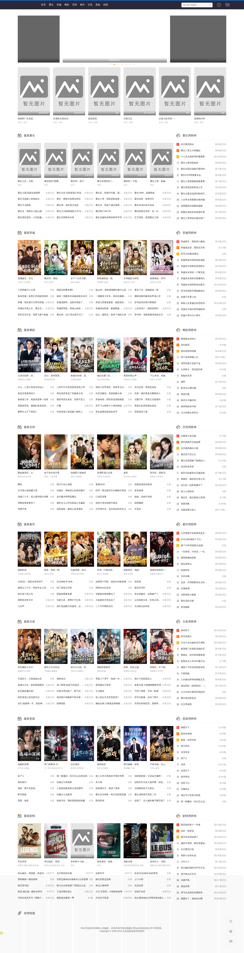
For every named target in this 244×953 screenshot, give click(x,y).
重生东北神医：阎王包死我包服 (114, 794)
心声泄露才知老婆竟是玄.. (201, 533)
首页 (43, 4)
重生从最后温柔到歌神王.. (201, 193)
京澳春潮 (201, 588)
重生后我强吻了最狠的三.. (201, 460)
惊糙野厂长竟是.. (26, 118)
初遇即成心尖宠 (104, 472)
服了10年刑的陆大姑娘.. (201, 545)
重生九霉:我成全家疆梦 (36, 192)
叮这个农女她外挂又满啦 (201, 642)
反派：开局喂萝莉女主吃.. (201, 582)
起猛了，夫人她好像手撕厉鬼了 (152, 800)
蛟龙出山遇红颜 (201, 388)
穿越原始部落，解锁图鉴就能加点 (114, 308)
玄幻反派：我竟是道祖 (152, 387)
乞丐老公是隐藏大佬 (36, 490)
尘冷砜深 (114, 691)
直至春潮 (152, 490)
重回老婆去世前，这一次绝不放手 (152, 211)
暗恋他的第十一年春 (201, 824)
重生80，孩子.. (78, 181)
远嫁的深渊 (23, 764)
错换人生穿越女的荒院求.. (201, 303)
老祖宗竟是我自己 (36, 393)
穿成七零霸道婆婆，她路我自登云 (114, 302)
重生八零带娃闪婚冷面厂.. (201, 218)
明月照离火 (201, 636)
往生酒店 (75, 764)
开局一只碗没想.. (105, 570)
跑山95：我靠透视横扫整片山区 (114, 290)
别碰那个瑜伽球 (78, 472)
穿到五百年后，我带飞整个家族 (36, 314)
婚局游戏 (101, 764)
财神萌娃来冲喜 (201, 406)
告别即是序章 (201, 466)
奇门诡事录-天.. (51, 764)
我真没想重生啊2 (75, 290)
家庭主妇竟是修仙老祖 (152, 405)
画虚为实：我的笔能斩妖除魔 (75, 800)
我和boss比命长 (114, 587)
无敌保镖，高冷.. (79, 570)
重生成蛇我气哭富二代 (152, 794)
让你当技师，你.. (26, 375)
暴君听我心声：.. (132, 375)
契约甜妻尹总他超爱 (201, 442)
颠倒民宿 (22, 570)
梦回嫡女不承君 (114, 685)
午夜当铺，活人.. (158, 764)
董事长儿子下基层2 (36, 411)
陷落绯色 (201, 570)
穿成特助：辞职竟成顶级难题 (114, 399)
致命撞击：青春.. (105, 861)
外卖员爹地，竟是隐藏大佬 (114, 393)
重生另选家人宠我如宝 (36, 199)
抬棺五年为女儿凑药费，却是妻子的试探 (153, 782)
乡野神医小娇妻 (201, 594)
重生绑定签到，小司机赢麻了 (36, 217)
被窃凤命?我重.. (52, 181)
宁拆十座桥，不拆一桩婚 (152, 691)
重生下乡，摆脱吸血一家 (152, 290)
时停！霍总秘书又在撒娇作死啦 (114, 490)
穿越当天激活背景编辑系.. (201, 309)
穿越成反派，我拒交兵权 (201, 247)
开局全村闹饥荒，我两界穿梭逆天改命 (152, 703)
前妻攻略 (201, 503)
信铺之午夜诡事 (75, 782)
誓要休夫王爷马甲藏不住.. (201, 661)
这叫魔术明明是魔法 (75, 496)
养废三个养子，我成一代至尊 (114, 678)
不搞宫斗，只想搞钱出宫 (36, 678)
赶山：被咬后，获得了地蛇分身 (114, 314)
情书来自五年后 (201, 874)
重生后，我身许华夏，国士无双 (114, 192)
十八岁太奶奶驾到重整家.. (201, 156)
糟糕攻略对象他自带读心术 (152, 296)
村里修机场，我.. (105, 278)
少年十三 (201, 861)
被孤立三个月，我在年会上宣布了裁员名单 (37, 587)
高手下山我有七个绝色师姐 (114, 405)
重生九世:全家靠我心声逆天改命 (75, 192)
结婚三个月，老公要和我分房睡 (36, 496)
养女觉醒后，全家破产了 (152, 594)
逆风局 (152, 581)
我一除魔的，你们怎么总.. (201, 801)
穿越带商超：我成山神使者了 (75, 308)
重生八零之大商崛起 (201, 150)
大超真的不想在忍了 (114, 600)
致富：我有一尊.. (52, 570)
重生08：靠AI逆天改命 (75, 205)
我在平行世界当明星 (201, 795)
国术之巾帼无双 (201, 400)
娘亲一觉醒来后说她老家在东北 (75, 296)
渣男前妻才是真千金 (201, 363)
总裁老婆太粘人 (201, 509)
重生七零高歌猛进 (201, 162)
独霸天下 (201, 727)
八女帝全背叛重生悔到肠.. (201, 199)
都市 (82, 4)
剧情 (105, 4)
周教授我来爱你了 (36, 503)
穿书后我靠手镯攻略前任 (201, 291)
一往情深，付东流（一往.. (201, 551)
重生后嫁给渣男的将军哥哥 (114, 217)
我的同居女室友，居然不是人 (75, 399)
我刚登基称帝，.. (105, 667)
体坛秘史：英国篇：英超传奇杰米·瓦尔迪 (37, 873)
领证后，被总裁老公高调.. (201, 497)
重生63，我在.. (51, 278)
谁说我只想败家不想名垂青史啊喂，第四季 (76, 697)
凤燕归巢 (201, 394)
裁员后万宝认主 (201, 454)
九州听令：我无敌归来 (201, 369)
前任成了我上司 (36, 594)
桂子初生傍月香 (51, 472)
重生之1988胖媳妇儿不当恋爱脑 (75, 211)
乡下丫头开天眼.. (79, 278)
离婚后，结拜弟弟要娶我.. (201, 655)
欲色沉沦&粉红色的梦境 (152, 873)
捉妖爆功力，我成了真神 (114, 788)
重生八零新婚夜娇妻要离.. (201, 181)
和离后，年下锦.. (158, 667)
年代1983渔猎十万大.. (201, 539)
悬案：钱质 (36, 800)
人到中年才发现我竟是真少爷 (75, 387)
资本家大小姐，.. (79, 861)
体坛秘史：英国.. (52, 861)
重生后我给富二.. (105, 181)
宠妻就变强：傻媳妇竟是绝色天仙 (36, 405)
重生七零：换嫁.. (158, 181)
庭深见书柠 (152, 587)
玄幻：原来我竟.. (52, 375)
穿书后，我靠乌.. (158, 472)
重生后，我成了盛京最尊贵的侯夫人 (114, 205)
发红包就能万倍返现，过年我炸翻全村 (75, 606)
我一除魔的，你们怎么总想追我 (75, 776)
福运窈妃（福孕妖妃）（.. (201, 685)
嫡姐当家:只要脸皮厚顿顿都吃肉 (114, 703)
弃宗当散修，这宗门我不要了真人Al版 (152, 697)
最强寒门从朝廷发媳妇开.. (201, 648)
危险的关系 (201, 375)
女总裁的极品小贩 (201, 448)
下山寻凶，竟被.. (158, 375)
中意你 (152, 509)
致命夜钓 (36, 782)
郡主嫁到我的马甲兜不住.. (201, 867)
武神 (201, 764)
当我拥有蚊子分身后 (152, 788)
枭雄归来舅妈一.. (158, 570)
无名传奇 (22, 861)
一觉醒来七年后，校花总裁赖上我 (114, 296)
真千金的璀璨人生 (201, 357)
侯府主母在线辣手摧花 (114, 503)
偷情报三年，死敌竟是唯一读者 (36, 399)
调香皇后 (75, 678)
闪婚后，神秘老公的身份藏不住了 (75, 490)
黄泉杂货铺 (201, 733)
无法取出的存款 (152, 606)
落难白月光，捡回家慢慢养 (36, 685)
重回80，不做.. (131, 181)
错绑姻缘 (152, 503)
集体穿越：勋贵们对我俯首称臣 (36, 296)
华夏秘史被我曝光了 (114, 594)
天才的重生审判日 (201, 412)
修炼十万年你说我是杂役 (201, 667)
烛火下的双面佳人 (152, 678)
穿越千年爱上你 (201, 297)
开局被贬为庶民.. (132, 278)
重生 (51, 4)
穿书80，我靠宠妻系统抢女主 (152, 314)
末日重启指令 (201, 144)
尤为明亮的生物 (75, 873)
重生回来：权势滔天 (152, 199)
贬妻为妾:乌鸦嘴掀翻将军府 (152, 685)
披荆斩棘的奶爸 (201, 557)
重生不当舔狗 (36, 205)
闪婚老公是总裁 (201, 436)
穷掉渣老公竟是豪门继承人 (75, 411)
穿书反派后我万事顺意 (152, 302)
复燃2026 (114, 484)
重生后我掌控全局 (75, 217)
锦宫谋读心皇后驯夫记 (36, 697)
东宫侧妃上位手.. (26, 667)
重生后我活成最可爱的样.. (201, 169)
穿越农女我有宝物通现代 (201, 278)
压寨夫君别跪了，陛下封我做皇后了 (75, 691)
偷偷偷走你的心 (201, 338)
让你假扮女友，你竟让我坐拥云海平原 (152, 600)
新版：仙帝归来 (201, 740)
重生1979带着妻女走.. (201, 175)
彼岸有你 (201, 776)
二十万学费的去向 (114, 606)
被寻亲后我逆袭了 (201, 837)
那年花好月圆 (201, 600)
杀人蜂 (114, 782)
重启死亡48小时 (114, 211)
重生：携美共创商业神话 (75, 199)
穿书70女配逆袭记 (201, 253)
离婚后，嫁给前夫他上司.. (201, 479)
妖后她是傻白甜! (36, 691)
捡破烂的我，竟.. (79, 375)
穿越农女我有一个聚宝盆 (201, 272)
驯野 (201, 382)
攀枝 (36, 484)
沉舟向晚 (201, 576)
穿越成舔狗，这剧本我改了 (75, 302)
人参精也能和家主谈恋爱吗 (75, 788)
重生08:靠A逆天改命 (152, 205)
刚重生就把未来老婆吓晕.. (201, 212)
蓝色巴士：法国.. (158, 861)
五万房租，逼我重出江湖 (152, 217)
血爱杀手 (114, 873)
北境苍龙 (201, 752)
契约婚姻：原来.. (132, 764)
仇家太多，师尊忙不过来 (75, 600)
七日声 (36, 606)
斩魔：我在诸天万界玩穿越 (36, 302)
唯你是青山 (201, 564)
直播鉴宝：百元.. (26, 278)
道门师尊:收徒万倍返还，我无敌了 (75, 685)
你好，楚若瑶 (201, 831)
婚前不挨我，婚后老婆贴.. (201, 843)
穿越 (59, 4)
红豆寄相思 (201, 704)
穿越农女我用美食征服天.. (201, 284)
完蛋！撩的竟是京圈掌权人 (152, 393)
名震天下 (201, 770)
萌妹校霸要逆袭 (75, 594)
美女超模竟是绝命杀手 (114, 411)
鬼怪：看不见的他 (36, 788)
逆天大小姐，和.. (79, 667)
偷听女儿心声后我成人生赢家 (75, 503)
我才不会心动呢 (75, 484)
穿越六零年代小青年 (201, 315)
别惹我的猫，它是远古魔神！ (152, 776)
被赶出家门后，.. (105, 375)
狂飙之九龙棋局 (75, 794)
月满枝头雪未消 (60, 118)
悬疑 (98, 4)
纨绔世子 (201, 630)
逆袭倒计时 (199, 118)
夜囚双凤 (92, 118)
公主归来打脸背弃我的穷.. (201, 692)
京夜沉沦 (128, 118)
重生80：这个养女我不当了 (75, 314)
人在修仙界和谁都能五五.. (201, 679)
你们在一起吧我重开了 (201, 485)
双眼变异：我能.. (132, 570)
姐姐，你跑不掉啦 (152, 496)
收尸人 (36, 776)
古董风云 (201, 789)
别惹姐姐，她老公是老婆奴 (75, 509)
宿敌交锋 (128, 861)
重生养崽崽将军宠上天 (201, 187)
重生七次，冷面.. (26, 181)
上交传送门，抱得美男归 (152, 308)
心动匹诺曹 (114, 496)
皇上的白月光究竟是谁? (114, 697)
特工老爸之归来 (75, 587)
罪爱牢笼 (36, 509)
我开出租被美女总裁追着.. (201, 473)
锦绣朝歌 (75, 703)
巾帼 (75, 405)
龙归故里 (201, 345)
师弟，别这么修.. (132, 667)
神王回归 (201, 746)
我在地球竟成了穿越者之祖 (75, 393)
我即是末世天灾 (36, 600)
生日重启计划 (201, 849)
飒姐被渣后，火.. (26, 472)
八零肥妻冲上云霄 (36, 290)
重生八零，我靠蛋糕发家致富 (114, 199)
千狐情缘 (201, 673)
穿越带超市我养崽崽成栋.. (201, 260)
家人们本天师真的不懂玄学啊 (114, 776)
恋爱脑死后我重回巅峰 (201, 206)
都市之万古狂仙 (51, 667)
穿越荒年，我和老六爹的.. (201, 241)
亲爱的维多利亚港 (152, 484)
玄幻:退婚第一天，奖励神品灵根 (36, 703)
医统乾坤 (114, 800)
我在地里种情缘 (201, 351)
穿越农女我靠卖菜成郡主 (201, 266)
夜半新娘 (36, 794)
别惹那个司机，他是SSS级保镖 (114, 581)
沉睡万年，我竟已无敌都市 (152, 399)
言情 (74, 4)
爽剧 (66, 4)
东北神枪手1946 (75, 581)
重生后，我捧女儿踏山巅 (36, 211)
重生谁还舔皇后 (201, 698)
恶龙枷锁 (201, 607)
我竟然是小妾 (152, 411)
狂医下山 (201, 783)
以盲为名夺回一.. (167, 118)
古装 (90, 4)
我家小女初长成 (201, 855)
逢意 (126, 472)
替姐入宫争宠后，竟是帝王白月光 (114, 387)
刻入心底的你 (201, 491)
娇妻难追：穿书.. (158, 278)
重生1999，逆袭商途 (152, 192)
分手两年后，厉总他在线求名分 (114, 509)
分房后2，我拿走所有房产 (36, 581)
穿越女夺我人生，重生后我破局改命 (36, 308)
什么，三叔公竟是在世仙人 (36, 387)
